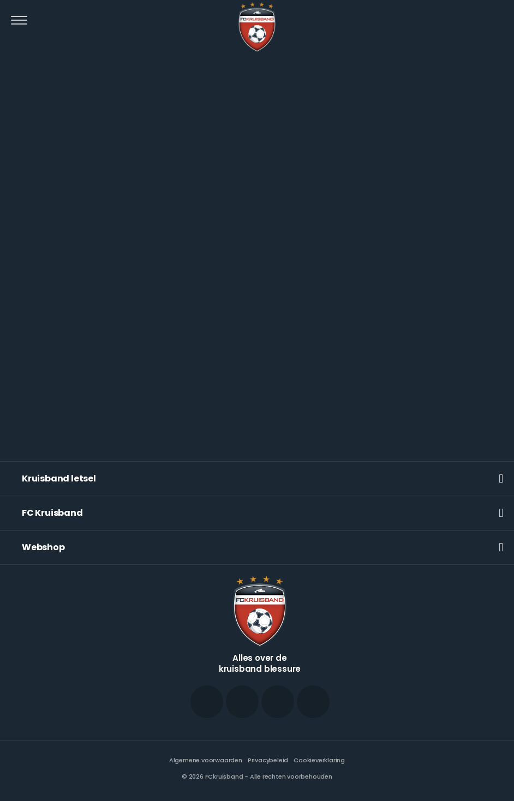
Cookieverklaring (319, 760)
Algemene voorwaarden (205, 760)
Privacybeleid (268, 760)
